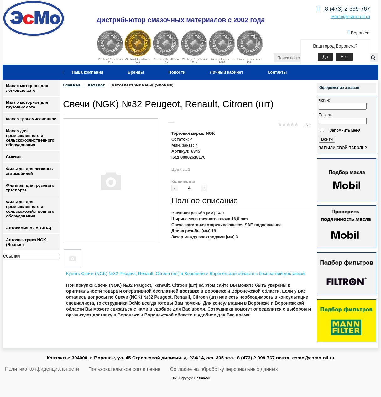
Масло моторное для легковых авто (27, 88)
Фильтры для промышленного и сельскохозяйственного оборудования (30, 209)
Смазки (13, 156)
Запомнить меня (345, 130)
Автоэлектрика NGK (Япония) (26, 242)
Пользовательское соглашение (124, 369)
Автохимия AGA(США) (28, 228)
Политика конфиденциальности (42, 369)
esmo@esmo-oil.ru (350, 16)
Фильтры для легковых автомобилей (30, 171)
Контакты (277, 72)
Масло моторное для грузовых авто (27, 104)
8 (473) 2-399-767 (347, 9)
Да (325, 56)
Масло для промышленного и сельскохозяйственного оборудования (30, 137)
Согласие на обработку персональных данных (224, 369)
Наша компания (87, 72)
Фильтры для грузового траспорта (30, 187)
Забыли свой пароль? (343, 148)
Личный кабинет (226, 72)
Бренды (136, 72)
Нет (344, 56)
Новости (176, 72)
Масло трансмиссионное (31, 119)
